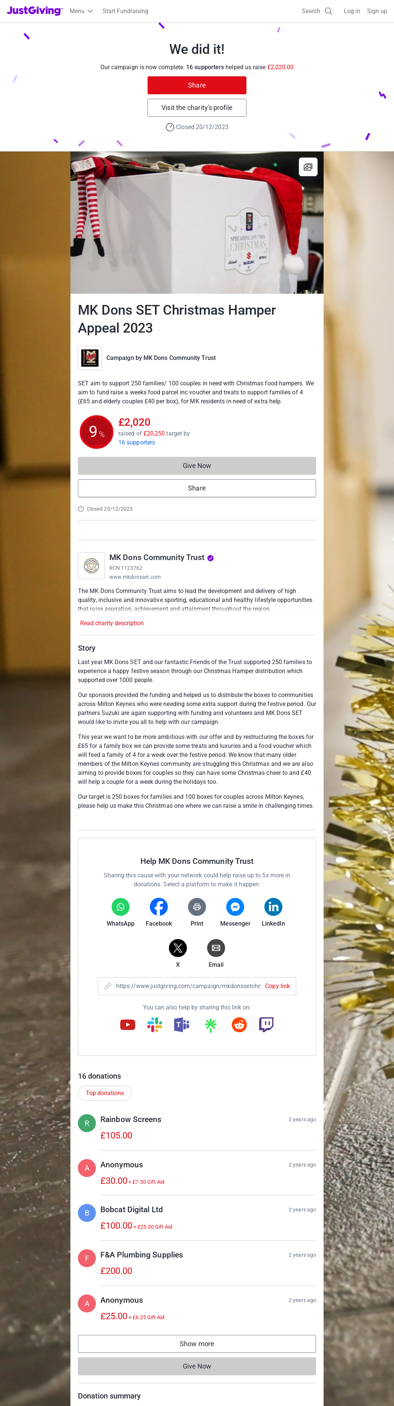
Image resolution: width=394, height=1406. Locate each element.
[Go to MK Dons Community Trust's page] (91, 565)
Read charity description (112, 623)
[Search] (317, 11)
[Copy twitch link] (266, 1025)
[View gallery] (308, 167)
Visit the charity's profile (196, 107)
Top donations (105, 1093)
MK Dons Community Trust (179, 357)
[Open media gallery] (197, 223)
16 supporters (136, 442)
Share (197, 85)
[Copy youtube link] (127, 1025)
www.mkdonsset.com (135, 577)
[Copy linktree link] (210, 1027)
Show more (204, 1345)
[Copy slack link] (154, 1025)
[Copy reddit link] (239, 1025)
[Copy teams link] (181, 1025)
